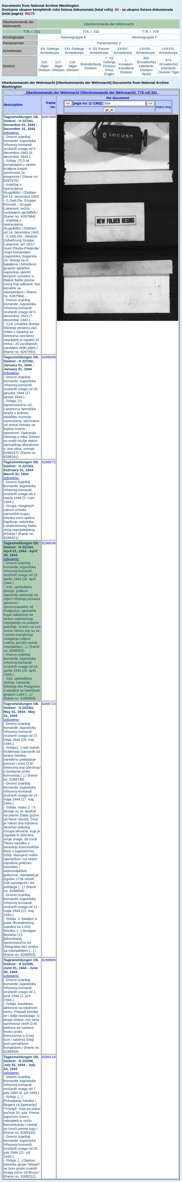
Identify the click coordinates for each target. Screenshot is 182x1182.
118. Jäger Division (72, 66)
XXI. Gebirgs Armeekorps (74, 51)
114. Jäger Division (44, 66)
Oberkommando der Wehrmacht (109, 24)
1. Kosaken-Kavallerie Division (126, 66)
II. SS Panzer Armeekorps (99, 51)
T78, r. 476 (150, 31)
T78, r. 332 (91, 31)
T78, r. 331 (31, 31)
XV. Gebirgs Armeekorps (49, 51)
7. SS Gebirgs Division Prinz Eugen (109, 66)
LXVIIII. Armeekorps (145, 51)
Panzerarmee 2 (109, 43)
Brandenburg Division (90, 66)
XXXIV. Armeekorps (122, 51)
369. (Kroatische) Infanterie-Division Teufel (146, 66)
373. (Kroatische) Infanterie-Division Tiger (168, 66)
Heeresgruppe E (73, 37)
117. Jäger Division (58, 66)
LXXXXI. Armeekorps (168, 51)
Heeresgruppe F (144, 37)
